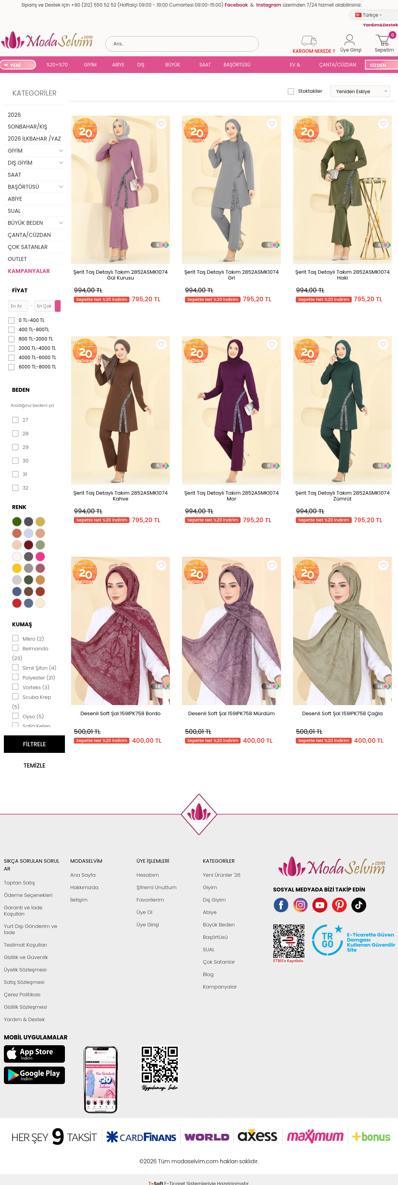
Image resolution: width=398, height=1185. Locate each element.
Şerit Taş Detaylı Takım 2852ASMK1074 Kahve (120, 495)
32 (20, 488)
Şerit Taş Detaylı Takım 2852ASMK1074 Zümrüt (342, 495)
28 (20, 434)
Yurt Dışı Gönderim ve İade (30, 929)
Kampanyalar (220, 986)
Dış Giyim (214, 900)
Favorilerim (150, 900)
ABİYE (118, 64)
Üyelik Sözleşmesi (25, 969)
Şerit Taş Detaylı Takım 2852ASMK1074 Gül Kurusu (120, 274)
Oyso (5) (28, 716)
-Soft (156, 1157)
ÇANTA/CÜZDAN (337, 64)
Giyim (210, 887)
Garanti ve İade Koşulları (23, 910)
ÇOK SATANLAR (27, 247)
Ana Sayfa (83, 875)
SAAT (205, 64)
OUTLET (17, 259)
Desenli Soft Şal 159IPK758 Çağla (342, 713)
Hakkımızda (84, 887)
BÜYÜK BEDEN (173, 65)
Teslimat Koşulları (25, 945)
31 (19, 474)
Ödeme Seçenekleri (28, 895)
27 (20, 420)
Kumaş (22, 624)
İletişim (79, 900)
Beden (21, 390)
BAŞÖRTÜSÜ (237, 64)
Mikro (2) (28, 638)
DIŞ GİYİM (143, 65)
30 (20, 461)
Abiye (209, 912)
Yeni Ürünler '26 (222, 875)
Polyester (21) (33, 677)
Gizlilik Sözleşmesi (25, 1007)
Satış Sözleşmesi (24, 982)
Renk (19, 507)
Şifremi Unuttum (156, 887)
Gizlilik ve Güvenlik (26, 957)
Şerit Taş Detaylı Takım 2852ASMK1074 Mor (231, 495)
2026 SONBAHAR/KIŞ (27, 120)
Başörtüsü (215, 937)
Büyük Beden (219, 924)
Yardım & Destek (24, 1019)
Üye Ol (144, 912)
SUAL (271, 65)
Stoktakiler (305, 91)
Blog (208, 974)
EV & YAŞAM (298, 65)
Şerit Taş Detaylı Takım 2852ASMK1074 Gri (231, 274)
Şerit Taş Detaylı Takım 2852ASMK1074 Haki (342, 274)
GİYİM (90, 64)
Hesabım (147, 875)
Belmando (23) (30, 653)
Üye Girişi (147, 924)
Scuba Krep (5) (31, 701)
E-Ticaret (174, 1157)
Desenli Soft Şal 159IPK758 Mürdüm (231, 713)
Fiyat (20, 290)
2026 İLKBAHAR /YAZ (34, 138)
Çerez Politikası (22, 994)
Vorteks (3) (30, 687)
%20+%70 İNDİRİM (57, 65)
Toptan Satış (19, 882)
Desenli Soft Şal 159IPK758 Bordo (120, 713)
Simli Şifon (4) (34, 667)
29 (20, 447)
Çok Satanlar (219, 962)
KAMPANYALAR (29, 271)
